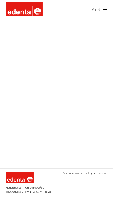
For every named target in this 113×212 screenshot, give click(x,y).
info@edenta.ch (15, 191)
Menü (99, 9)
